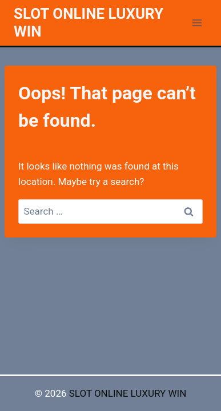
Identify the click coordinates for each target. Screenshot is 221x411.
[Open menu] (196, 22)
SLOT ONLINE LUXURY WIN (128, 393)
